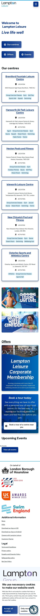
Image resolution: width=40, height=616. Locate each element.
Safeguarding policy (8, 558)
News (3, 521)
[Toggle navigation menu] (35, 4)
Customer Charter (7, 539)
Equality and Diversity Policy (11, 554)
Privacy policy (6, 551)
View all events (10, 450)
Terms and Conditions (9, 547)
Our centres (11, 44)
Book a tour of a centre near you (21, 425)
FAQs (3, 525)
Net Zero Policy (7, 561)
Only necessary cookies (27, 609)
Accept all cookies (8, 609)
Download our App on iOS (10, 528)
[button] (33, 609)
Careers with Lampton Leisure (11, 535)
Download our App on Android (11, 532)
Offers (8, 54)
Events (26, 54)
